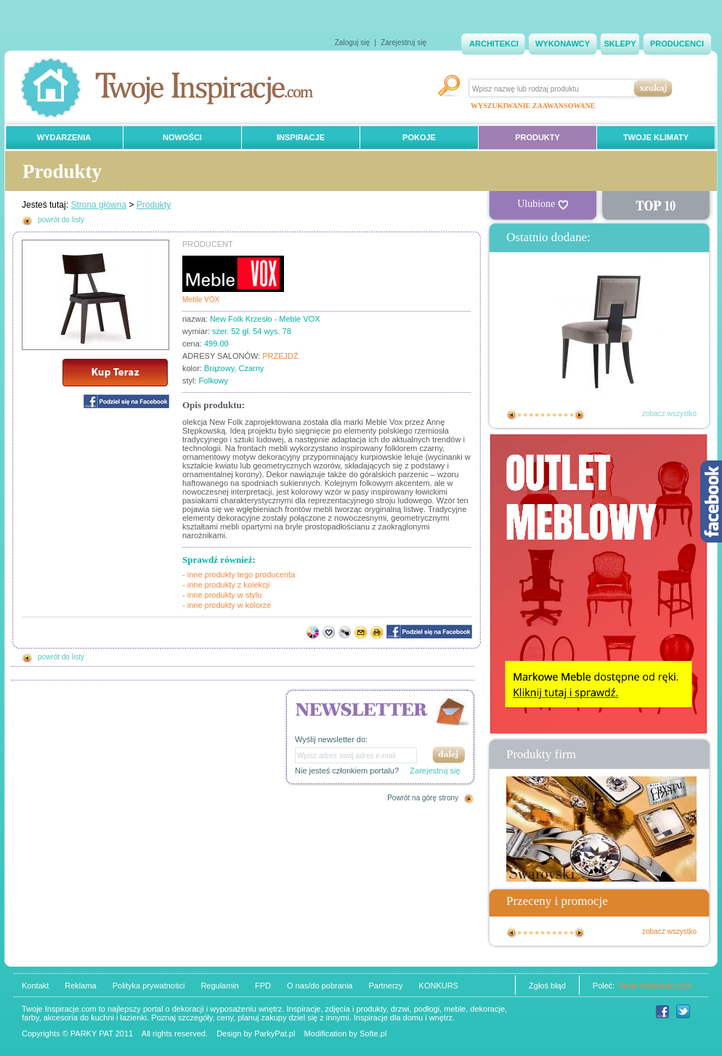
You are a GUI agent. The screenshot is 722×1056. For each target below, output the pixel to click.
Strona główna (98, 205)
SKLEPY (620, 43)
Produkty (154, 205)
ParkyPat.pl (274, 1033)
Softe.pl (373, 1033)
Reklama (80, 985)
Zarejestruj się (403, 42)
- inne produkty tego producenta (238, 574)
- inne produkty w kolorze (226, 605)
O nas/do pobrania (320, 985)
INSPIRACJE (301, 137)
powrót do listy (61, 220)
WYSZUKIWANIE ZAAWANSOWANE (533, 106)
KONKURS (438, 985)
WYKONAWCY (562, 43)
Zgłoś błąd (547, 985)
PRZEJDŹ (280, 356)
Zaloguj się (352, 42)
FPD (263, 985)
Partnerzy (385, 985)
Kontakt (35, 985)
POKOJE (419, 137)
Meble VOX (200, 300)
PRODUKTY (537, 137)
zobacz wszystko (669, 414)
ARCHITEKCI (494, 43)
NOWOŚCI (182, 137)
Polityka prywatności (149, 985)
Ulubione (542, 204)
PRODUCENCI (677, 43)
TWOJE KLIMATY (656, 137)
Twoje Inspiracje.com (654, 985)
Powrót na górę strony (422, 798)
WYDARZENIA (64, 137)
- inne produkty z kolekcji (225, 584)
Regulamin (219, 985)
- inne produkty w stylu (221, 594)
